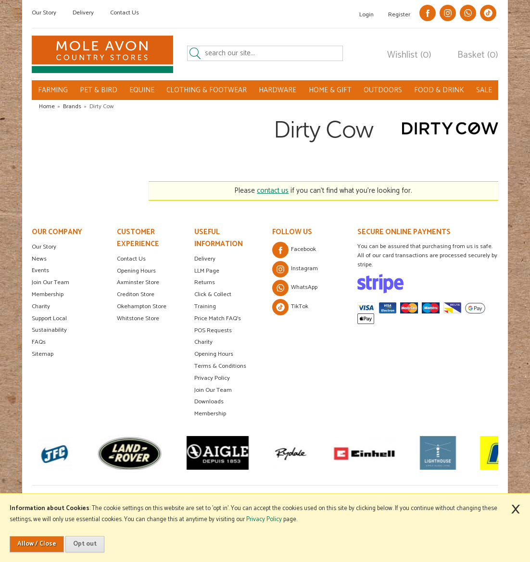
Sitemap (42, 354)
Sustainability (49, 330)
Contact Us (124, 13)
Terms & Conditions (220, 366)
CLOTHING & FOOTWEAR (206, 90)
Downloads (209, 402)
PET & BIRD (98, 90)
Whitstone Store (138, 318)
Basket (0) (477, 55)
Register (399, 15)
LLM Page (206, 271)
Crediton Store (135, 294)
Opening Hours (136, 271)
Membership (47, 294)
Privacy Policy (212, 378)
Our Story (44, 13)
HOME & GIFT (330, 90)
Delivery (83, 13)
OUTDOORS (383, 90)
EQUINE (141, 90)
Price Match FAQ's (217, 318)
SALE (484, 90)
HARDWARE (277, 90)
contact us (273, 191)
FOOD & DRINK (439, 90)
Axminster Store (138, 282)
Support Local (49, 318)
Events (40, 270)
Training (205, 306)
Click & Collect (212, 294)
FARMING (53, 90)
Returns (204, 282)
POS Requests (213, 330)
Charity (41, 306)
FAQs (39, 342)
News (39, 259)
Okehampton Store (141, 306)
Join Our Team (50, 282)
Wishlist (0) (409, 55)
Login (366, 15)
